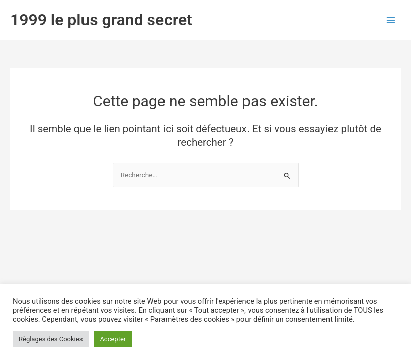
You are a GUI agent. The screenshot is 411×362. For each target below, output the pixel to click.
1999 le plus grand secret (101, 19)
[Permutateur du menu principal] (391, 20)
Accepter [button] (113, 339)
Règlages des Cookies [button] (51, 339)
